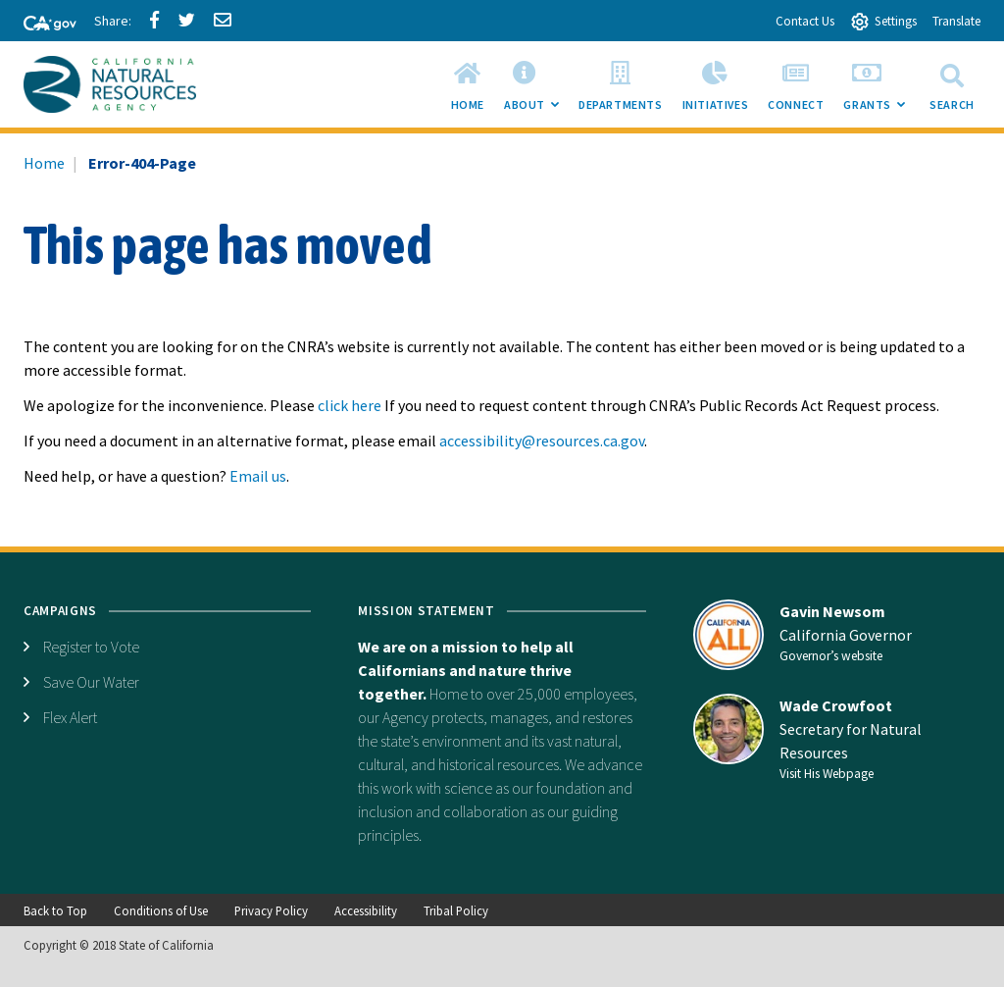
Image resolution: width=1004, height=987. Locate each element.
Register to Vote (91, 646)
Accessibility (365, 910)
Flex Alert (70, 717)
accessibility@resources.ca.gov (541, 440)
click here (349, 405)
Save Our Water (91, 682)
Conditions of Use (161, 910)
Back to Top (55, 910)
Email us (257, 476)
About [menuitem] (536, 90)
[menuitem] (467, 84)
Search (952, 84)
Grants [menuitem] (879, 90)
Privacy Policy (271, 910)
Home (44, 163)
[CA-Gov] (41, 24)
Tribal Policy (456, 910)
